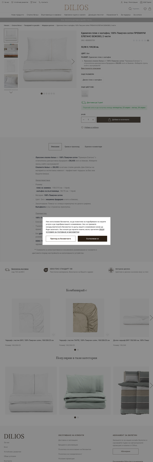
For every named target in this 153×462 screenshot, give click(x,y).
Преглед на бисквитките (60, 239)
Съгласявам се (92, 239)
